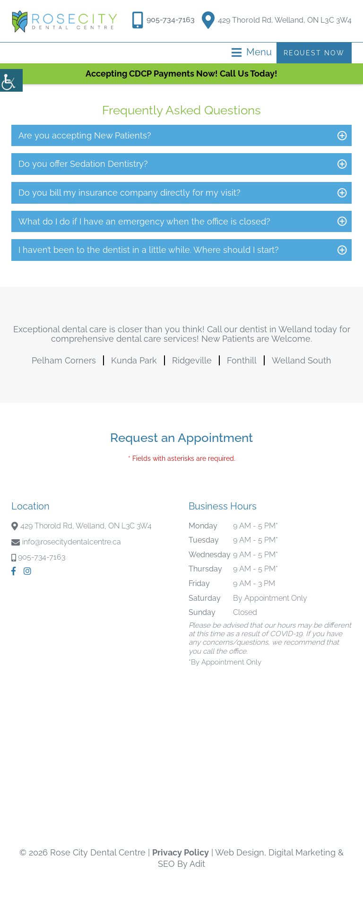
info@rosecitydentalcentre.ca (71, 541)
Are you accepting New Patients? (84, 135)
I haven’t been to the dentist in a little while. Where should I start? (148, 250)
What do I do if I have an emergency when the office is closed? (144, 221)
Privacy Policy (180, 852)
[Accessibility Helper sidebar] (11, 80)
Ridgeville (192, 360)
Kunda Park (134, 360)
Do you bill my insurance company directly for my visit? (129, 193)
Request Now (314, 53)
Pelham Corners (64, 360)
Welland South (301, 360)
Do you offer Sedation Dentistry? (83, 164)
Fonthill (242, 360)
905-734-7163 (171, 19)
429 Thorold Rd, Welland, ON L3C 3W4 (277, 18)
